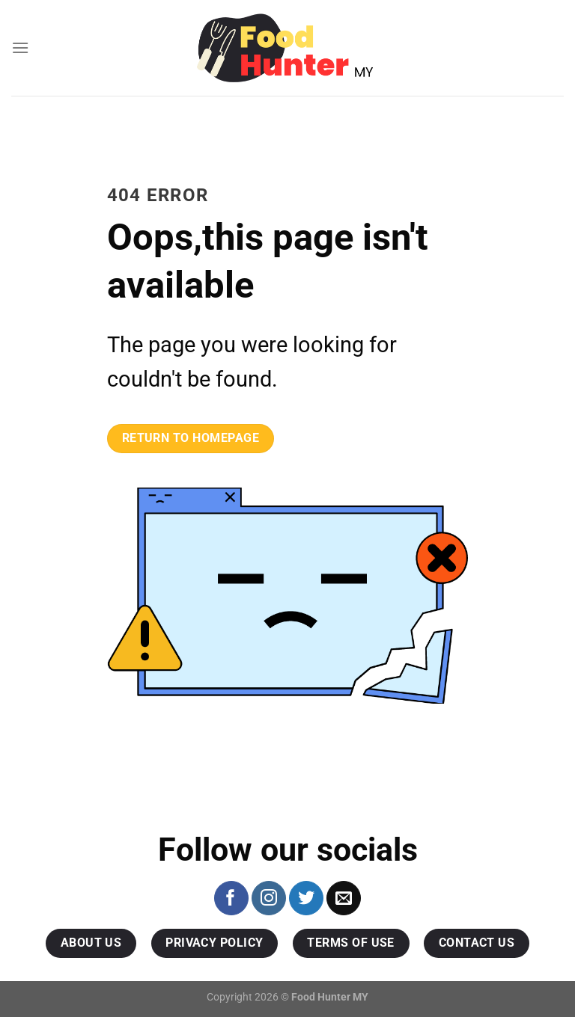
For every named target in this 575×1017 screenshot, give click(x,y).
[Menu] (20, 47)
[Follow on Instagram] (269, 898)
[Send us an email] (343, 898)
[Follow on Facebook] (231, 898)
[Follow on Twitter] (306, 898)
